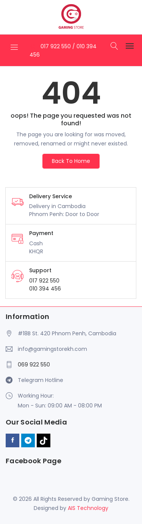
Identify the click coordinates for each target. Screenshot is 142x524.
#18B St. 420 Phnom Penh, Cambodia (67, 333)
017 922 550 (56, 46)
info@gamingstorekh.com (52, 349)
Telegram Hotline (40, 380)
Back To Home (71, 161)
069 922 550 (34, 364)
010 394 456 (45, 288)
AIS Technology (88, 508)
